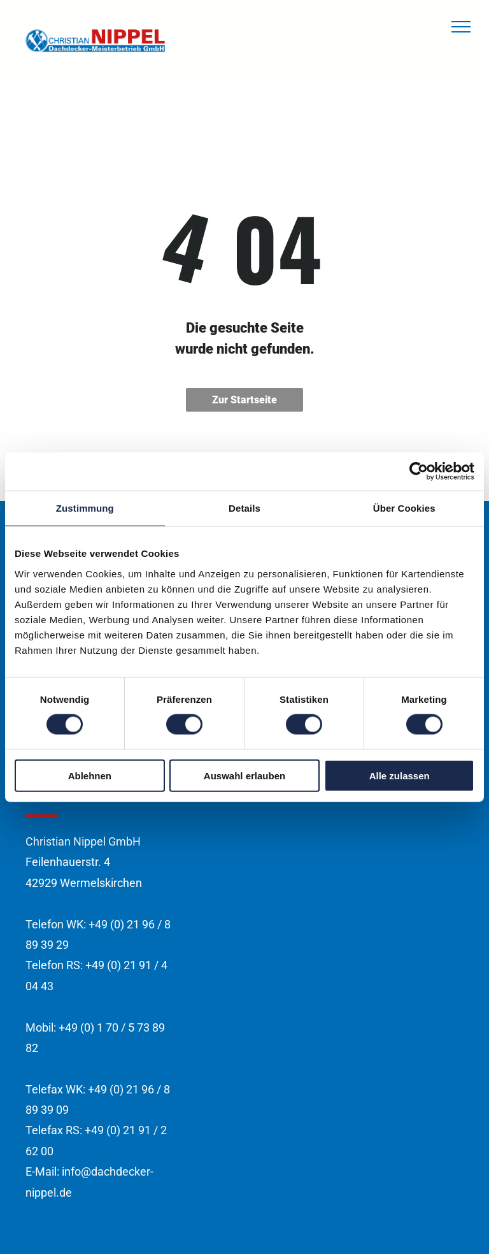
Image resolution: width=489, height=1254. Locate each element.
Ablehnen (89, 775)
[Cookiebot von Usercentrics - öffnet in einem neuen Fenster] (418, 471)
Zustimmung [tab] (85, 508)
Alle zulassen (399, 775)
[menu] (461, 26)
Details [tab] (244, 508)
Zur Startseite (244, 400)
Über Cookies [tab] (404, 508)
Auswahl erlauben (244, 775)
